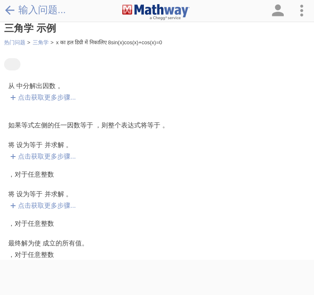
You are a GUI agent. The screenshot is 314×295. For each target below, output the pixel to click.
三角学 (41, 42)
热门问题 (14, 42)
